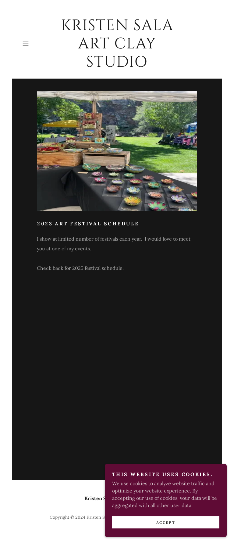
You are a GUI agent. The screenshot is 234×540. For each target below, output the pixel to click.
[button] (34, 44)
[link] (117, 65)
